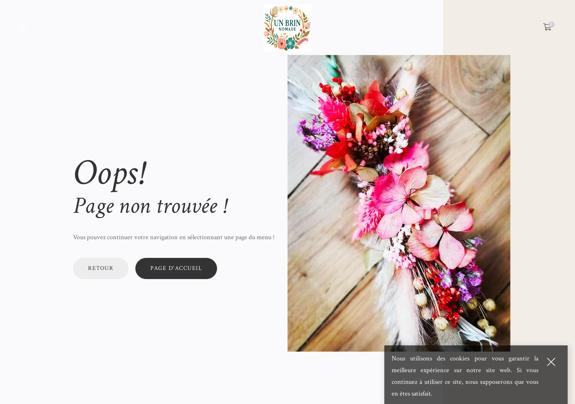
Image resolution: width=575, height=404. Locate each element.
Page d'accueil (176, 268)
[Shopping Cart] (547, 27)
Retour (100, 268)
